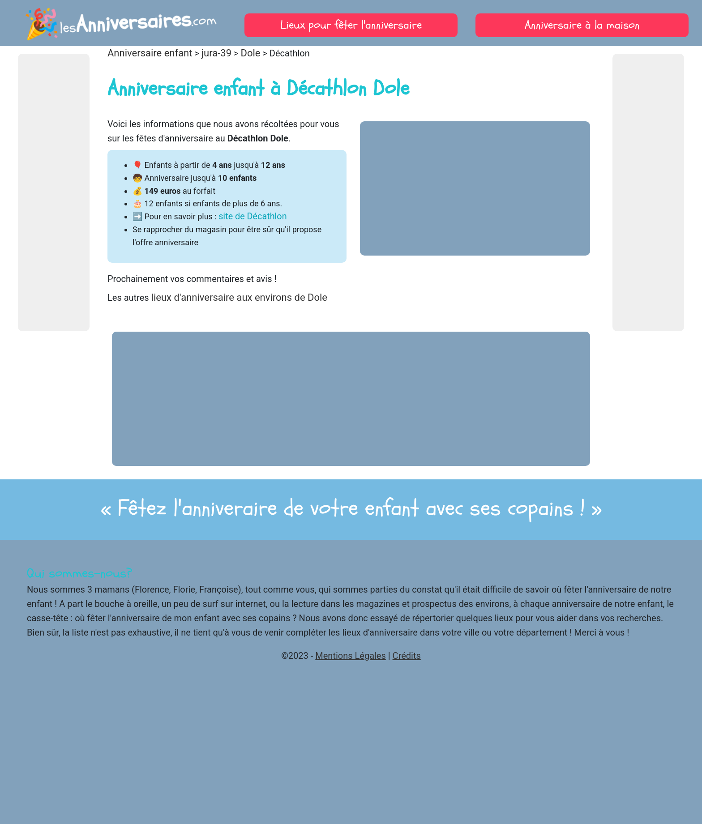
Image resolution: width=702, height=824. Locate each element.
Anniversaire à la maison (582, 25)
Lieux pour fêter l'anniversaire (351, 25)
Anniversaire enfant (149, 53)
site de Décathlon (252, 216)
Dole (250, 53)
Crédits (407, 655)
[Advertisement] (54, 192)
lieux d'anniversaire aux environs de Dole (239, 297)
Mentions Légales (350, 655)
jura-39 (216, 53)
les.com (120, 23)
